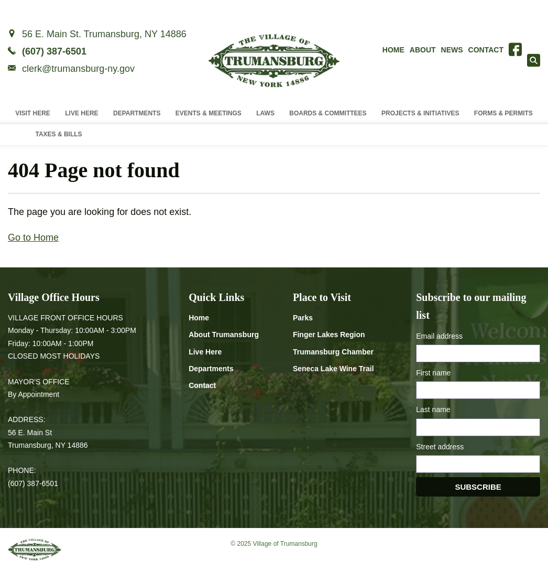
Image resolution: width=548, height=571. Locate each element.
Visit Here (32, 113)
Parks (303, 318)
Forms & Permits (503, 113)
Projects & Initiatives (420, 113)
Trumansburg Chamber (333, 352)
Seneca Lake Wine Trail (333, 368)
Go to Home (33, 237)
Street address (440, 447)
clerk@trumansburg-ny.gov (78, 68)
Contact (485, 50)
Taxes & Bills (58, 134)
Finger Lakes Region (329, 334)
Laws (265, 113)
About (423, 50)
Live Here (81, 113)
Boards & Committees (327, 113)
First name (433, 373)
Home (393, 50)
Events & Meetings (209, 113)
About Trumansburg (224, 334)
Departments (136, 113)
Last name (433, 409)
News (452, 50)
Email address (439, 336)
